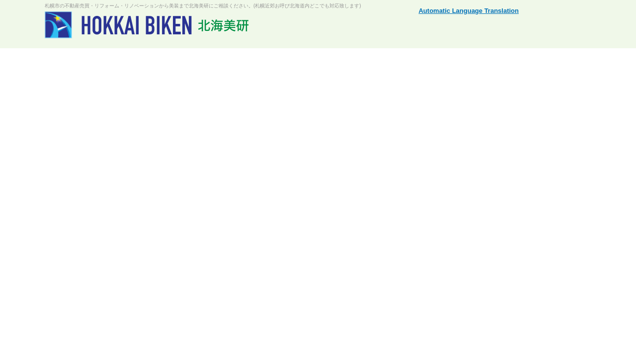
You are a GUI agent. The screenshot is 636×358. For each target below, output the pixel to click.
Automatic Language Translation (468, 10)
